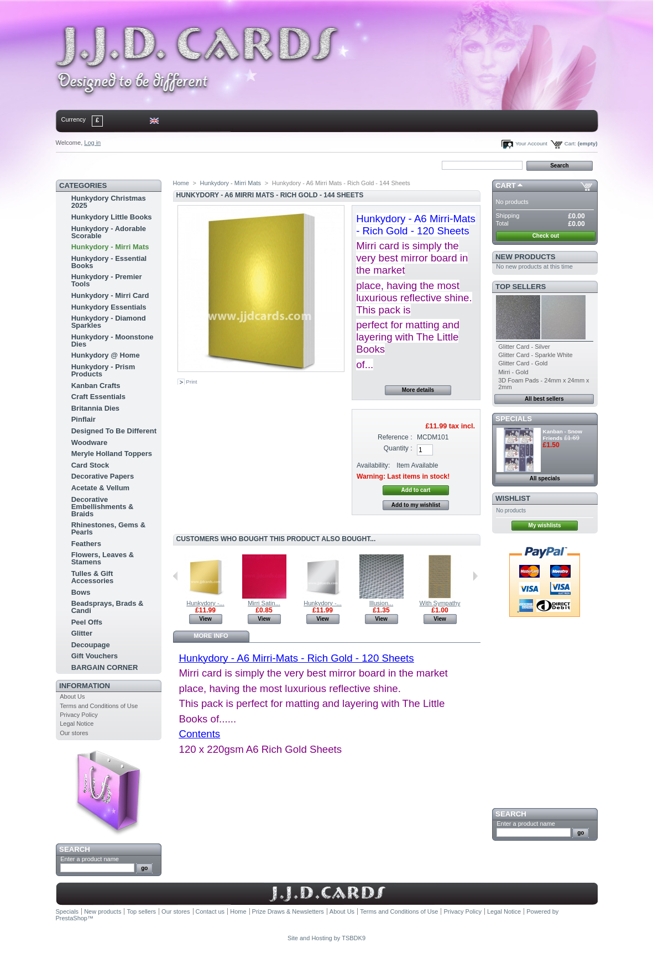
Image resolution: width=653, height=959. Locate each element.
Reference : (395, 437)
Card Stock (90, 465)
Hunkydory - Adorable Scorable (108, 232)
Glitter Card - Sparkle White (535, 355)
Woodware (89, 442)
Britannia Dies (95, 408)
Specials (513, 419)
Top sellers (520, 286)
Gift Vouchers (94, 656)
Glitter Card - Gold (522, 363)
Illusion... (381, 603)
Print (191, 382)
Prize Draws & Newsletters (288, 911)
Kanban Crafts (96, 385)
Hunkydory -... (205, 603)
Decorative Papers (102, 476)
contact (110, 164)
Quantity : (398, 448)
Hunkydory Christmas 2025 (108, 201)
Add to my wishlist (415, 505)
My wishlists (545, 525)
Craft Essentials (98, 396)
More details (418, 390)
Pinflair (83, 419)
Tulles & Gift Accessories (92, 577)
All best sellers (544, 399)
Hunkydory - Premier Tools (106, 280)
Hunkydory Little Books (111, 217)
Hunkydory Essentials (109, 307)
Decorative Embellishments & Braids (102, 506)
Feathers (86, 543)
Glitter (81, 633)
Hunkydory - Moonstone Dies (112, 340)
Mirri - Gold (513, 372)
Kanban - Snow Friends (562, 434)
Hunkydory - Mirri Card (110, 295)
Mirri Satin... (264, 603)
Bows (81, 592)
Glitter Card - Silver (524, 346)
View (205, 619)
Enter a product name (89, 859)
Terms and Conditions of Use (99, 706)
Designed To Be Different (113, 431)
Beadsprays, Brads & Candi (107, 607)
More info (211, 635)
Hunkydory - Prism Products (103, 370)
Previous (175, 576)
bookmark (183, 164)
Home (74, 164)
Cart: (570, 143)
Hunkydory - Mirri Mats (110, 247)
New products (525, 257)
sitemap (146, 164)
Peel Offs (86, 622)
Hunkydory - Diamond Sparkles (108, 321)
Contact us (210, 911)
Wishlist (512, 498)
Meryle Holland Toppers (111, 453)
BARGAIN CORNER (104, 667)
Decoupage (90, 645)
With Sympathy (440, 603)
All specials (545, 478)
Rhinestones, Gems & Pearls (108, 528)
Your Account (531, 143)
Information (84, 686)
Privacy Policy (78, 714)
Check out (545, 236)
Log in (92, 142)
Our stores (74, 733)
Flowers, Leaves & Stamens (102, 558)
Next (475, 576)
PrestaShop (71, 918)
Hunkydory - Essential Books (109, 262)
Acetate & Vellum (100, 488)
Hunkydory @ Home (105, 355)
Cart (505, 185)
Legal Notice (76, 723)
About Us (72, 696)
